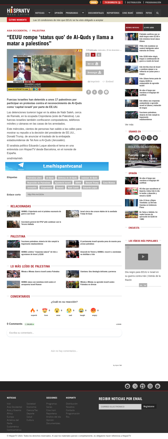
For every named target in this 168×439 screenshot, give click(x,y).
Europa (10, 416)
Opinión (50, 419)
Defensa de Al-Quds (67, 177)
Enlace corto (14, 194)
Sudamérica (13, 426)
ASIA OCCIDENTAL (17, 30)
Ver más (129, 124)
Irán (9, 403)
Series (139, 12)
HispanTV (18, 11)
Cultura (30, 419)
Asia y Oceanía (14, 410)
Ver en (93, 63)
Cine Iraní (127, 12)
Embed (108, 81)
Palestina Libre (34, 177)
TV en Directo (112, 2)
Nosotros (70, 406)
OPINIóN (59, 12)
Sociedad (31, 403)
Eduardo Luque (90, 187)
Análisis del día (53, 416)
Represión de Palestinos (38, 182)
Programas (72, 12)
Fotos (149, 12)
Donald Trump (92, 182)
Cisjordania (46, 187)
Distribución (134, 2)
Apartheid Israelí (63, 182)
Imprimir (93, 81)
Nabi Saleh (73, 187)
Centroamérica (14, 429)
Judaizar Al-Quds (89, 177)
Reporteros (113, 12)
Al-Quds (50, 177)
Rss (67, 416)
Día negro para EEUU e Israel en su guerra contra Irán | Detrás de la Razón (143, 276)
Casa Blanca (109, 182)
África (10, 413)
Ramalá (59, 187)
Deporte (30, 413)
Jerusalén (31, 187)
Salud (29, 416)
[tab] (134, 27)
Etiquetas (12, 177)
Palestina (38, 30)
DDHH (78, 182)
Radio (93, 2)
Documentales (96, 12)
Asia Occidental (14, 406)
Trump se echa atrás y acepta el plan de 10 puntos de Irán (63, 19)
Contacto (70, 410)
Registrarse (149, 406)
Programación (153, 2)
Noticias (39, 12)
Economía (31, 406)
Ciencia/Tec (32, 410)
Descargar (95, 72)
